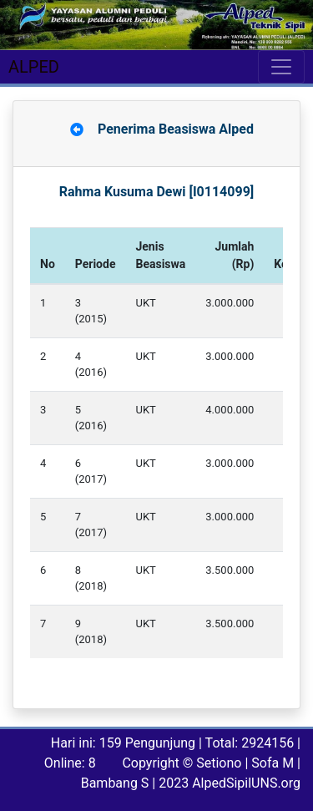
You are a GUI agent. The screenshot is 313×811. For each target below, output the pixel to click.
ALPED (33, 67)
